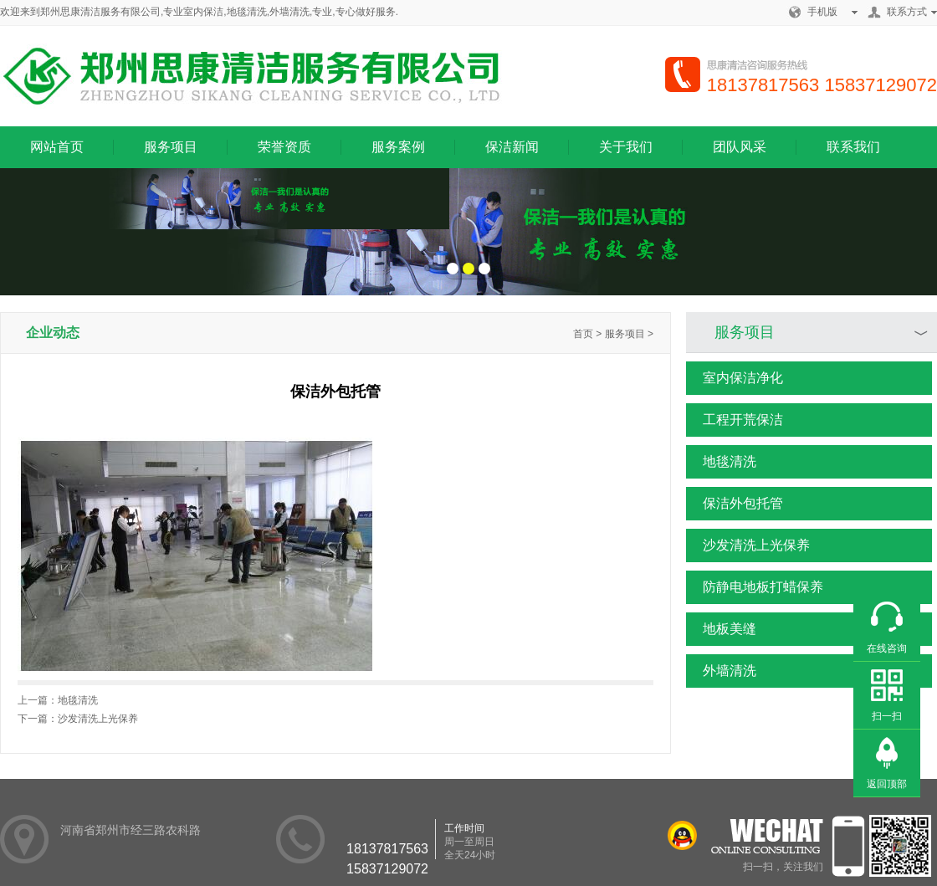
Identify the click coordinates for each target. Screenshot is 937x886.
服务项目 (170, 147)
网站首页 (57, 147)
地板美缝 (721, 629)
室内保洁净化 (734, 378)
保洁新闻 (512, 147)
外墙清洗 (721, 671)
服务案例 (398, 147)
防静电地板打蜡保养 (754, 587)
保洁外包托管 (734, 503)
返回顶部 (887, 784)
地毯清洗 (721, 462)
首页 (583, 334)
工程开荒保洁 (734, 420)
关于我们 (626, 147)
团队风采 (739, 147)
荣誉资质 (284, 147)
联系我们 (853, 147)
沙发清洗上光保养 (748, 545)
